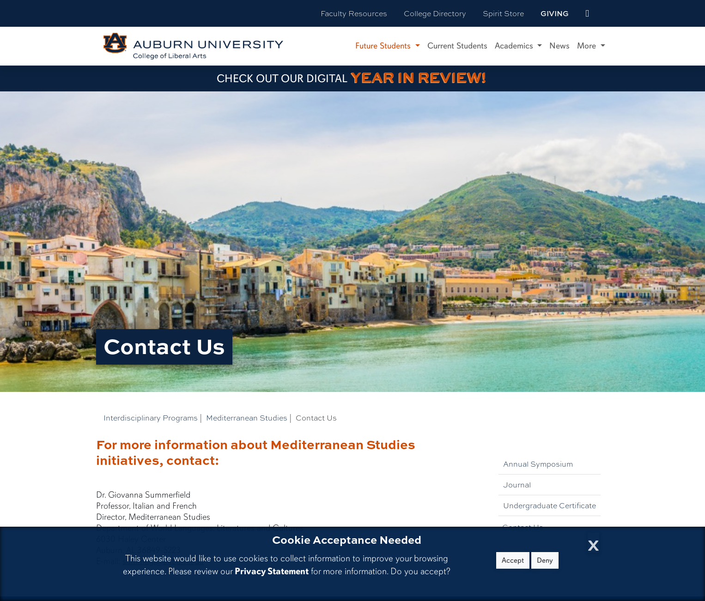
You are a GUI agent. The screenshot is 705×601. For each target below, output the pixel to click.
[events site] (587, 13)
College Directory (435, 13)
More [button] (587, 46)
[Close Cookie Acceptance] (593, 543)
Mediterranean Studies (246, 417)
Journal (517, 484)
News (559, 46)
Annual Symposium (538, 463)
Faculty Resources (354, 13)
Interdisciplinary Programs (150, 417)
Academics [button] (515, 46)
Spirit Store (503, 13)
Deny (545, 560)
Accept (513, 560)
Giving (555, 13)
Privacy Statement (272, 571)
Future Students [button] (384, 46)
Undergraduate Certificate (549, 505)
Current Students (457, 46)
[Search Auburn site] (606, 13)
